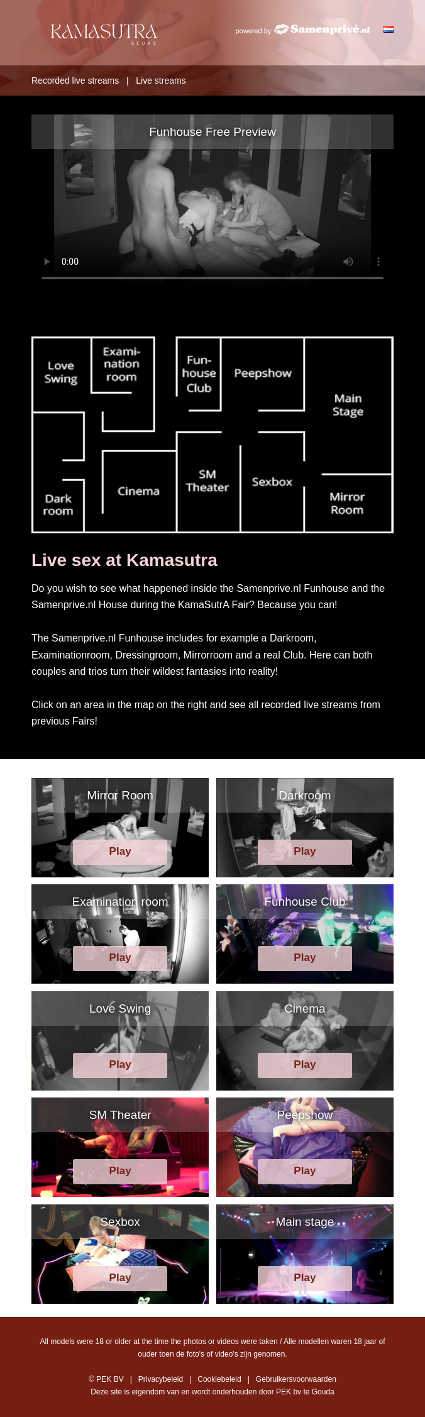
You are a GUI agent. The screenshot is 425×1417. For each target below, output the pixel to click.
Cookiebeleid (219, 1379)
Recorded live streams (75, 80)
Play (120, 851)
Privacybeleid (160, 1379)
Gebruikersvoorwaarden (296, 1379)
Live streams (160, 80)
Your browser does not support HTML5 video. (212, 203)
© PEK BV (106, 1379)
